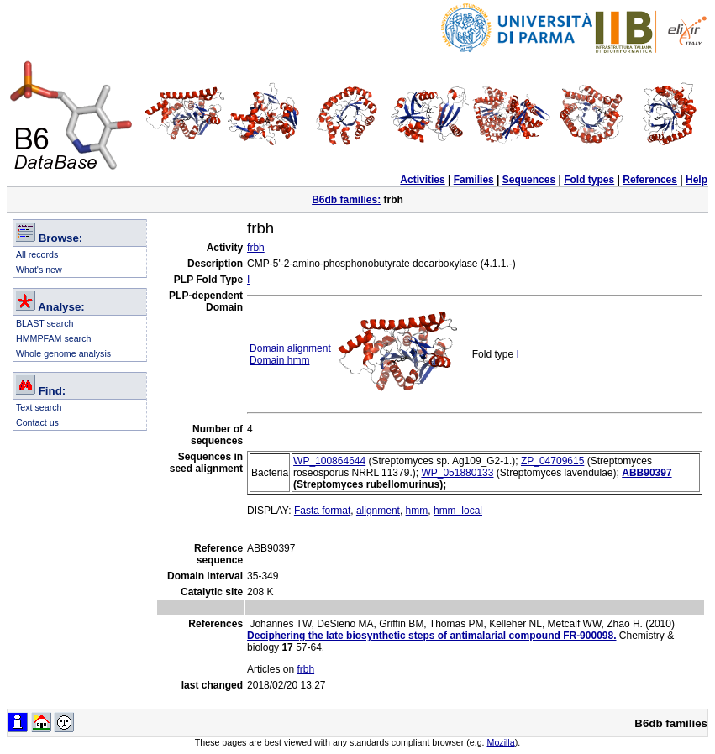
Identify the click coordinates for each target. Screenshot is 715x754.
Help (696, 180)
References (650, 180)
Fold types (589, 180)
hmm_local (458, 510)
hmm (417, 510)
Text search (39, 407)
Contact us (37, 422)
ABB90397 (646, 473)
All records (37, 254)
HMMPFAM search (53, 338)
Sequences (528, 180)
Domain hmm (279, 360)
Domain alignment (290, 348)
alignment (378, 510)
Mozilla (501, 742)
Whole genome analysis (63, 353)
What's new (39, 269)
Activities (422, 180)
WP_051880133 (457, 473)
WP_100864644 (329, 461)
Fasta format (322, 510)
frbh (256, 248)
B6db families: (346, 200)
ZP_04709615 (552, 461)
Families (474, 180)
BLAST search (45, 323)
